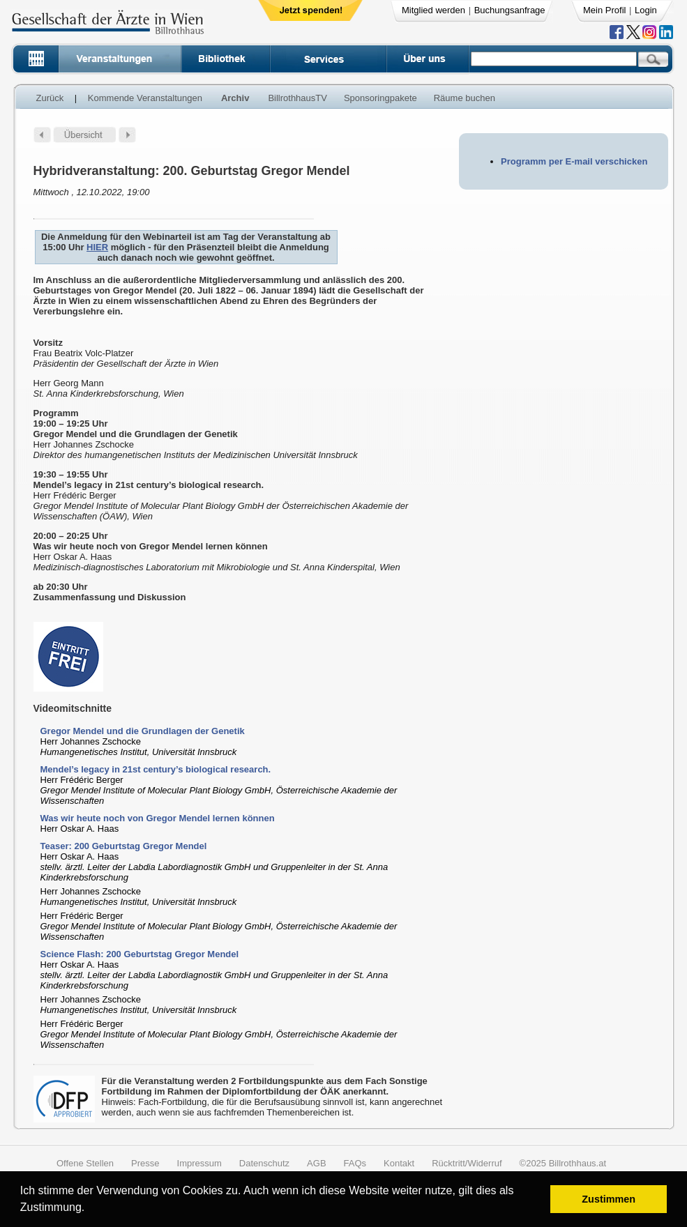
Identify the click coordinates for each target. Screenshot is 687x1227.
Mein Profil (604, 10)
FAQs (355, 1163)
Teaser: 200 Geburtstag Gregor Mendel (123, 846)
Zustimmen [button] (608, 1199)
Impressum (199, 1163)
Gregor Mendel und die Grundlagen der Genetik (142, 731)
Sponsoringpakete (380, 98)
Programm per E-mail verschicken (574, 161)
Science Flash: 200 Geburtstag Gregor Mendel (139, 954)
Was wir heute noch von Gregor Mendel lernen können (157, 818)
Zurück (50, 98)
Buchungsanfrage (509, 10)
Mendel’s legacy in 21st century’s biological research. (155, 769)
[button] (89, 1209)
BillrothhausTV (297, 98)
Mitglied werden (433, 10)
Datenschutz (264, 1163)
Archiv (235, 98)
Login (646, 10)
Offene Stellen (85, 1163)
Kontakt (399, 1163)
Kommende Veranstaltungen (145, 98)
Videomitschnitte (72, 708)
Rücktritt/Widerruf (466, 1163)
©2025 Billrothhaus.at (563, 1163)
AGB (316, 1163)
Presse (145, 1163)
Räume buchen (464, 98)
